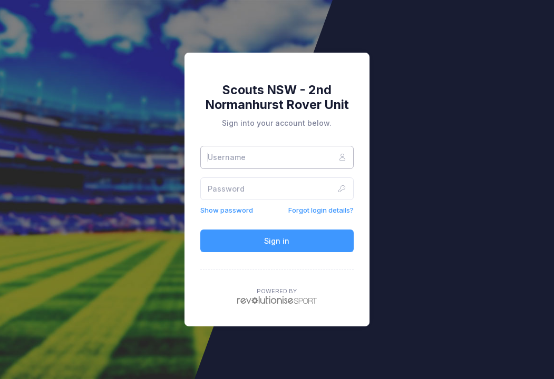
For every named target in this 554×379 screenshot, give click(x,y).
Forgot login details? (321, 210)
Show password (226, 210)
